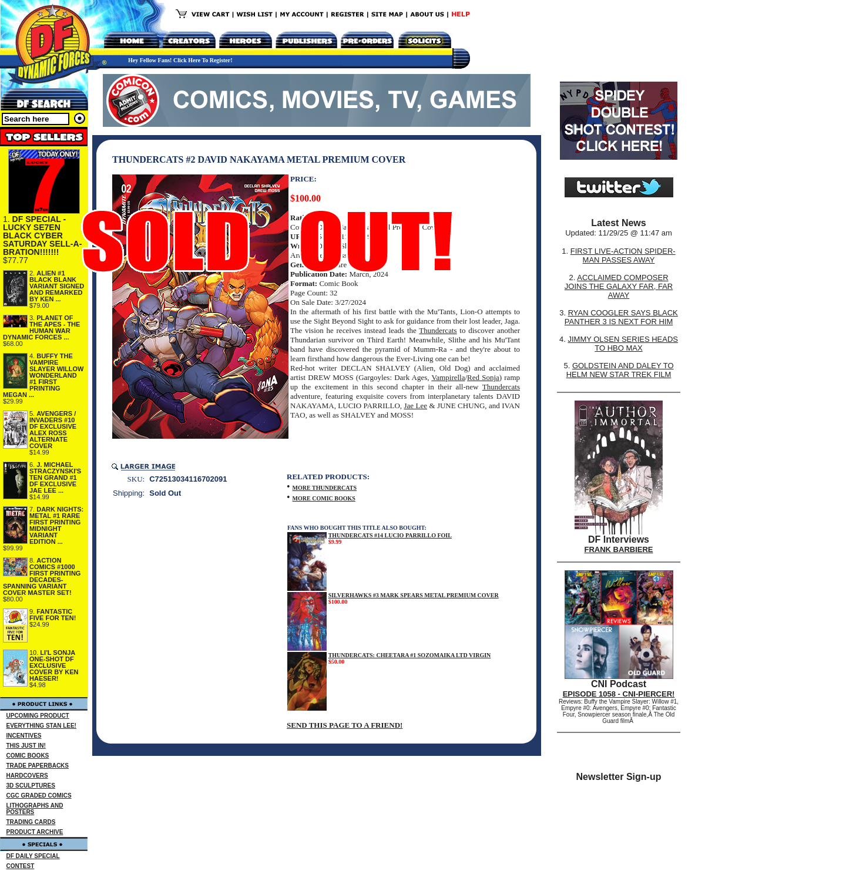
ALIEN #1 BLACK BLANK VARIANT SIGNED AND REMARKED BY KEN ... (56, 286)
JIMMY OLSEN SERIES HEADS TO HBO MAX (623, 343)
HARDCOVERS (27, 775)
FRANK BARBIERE (619, 549)
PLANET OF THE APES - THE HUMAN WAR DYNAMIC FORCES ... (41, 327)
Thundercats (437, 330)
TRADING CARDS (31, 822)
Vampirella (448, 377)
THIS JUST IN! (26, 745)
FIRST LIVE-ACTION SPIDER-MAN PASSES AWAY (623, 255)
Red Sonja (483, 377)
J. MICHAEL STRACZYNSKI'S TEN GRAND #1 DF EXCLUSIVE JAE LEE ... (55, 477)
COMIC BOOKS (27, 755)
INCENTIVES (24, 735)
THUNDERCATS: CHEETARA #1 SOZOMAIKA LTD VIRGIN (409, 655)
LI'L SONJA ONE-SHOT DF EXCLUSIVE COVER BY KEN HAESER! (54, 665)
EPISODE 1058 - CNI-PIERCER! (619, 694)
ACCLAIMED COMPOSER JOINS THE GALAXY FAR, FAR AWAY (619, 286)
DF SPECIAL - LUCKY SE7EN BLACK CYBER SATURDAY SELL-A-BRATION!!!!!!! (42, 235)
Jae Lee (415, 405)
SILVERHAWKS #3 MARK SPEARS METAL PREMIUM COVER (413, 595)
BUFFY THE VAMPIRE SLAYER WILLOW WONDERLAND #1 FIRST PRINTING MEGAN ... (43, 375)
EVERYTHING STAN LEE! (41, 725)
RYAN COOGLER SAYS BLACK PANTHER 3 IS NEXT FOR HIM (621, 317)
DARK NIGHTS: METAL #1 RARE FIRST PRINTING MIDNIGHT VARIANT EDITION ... (56, 525)
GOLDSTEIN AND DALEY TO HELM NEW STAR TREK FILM (620, 370)
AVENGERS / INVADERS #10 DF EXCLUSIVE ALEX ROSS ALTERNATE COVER (52, 429)
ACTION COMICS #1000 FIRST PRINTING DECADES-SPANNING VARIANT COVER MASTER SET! (41, 576)
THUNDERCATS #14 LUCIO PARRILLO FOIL (390, 535)
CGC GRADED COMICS (39, 795)
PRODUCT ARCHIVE (34, 832)
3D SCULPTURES (30, 785)
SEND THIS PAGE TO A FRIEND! (344, 725)
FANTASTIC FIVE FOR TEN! (52, 614)
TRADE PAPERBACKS (37, 765)
